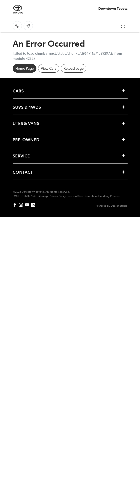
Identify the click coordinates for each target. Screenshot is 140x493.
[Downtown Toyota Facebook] (16, 205)
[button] (123, 26)
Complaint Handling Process (102, 196)
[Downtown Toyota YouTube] (28, 205)
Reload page (74, 68)
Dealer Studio (119, 205)
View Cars (48, 68)
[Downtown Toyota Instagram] (22, 205)
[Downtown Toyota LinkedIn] (34, 205)
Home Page (24, 68)
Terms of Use (75, 196)
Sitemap (43, 196)
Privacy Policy (57, 196)
